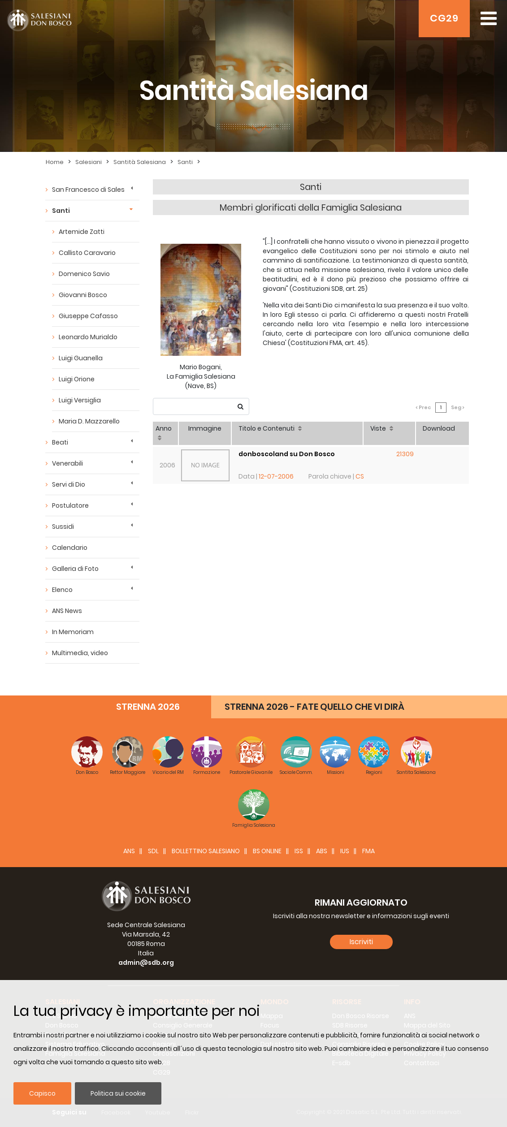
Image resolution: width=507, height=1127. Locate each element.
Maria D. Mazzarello (89, 421)
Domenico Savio (84, 273)
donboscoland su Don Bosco (286, 453)
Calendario (69, 547)
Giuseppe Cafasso (88, 315)
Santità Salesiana (139, 162)
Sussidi (63, 526)
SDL (153, 850)
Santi (185, 162)
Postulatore (70, 505)
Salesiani (88, 162)
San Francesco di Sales (88, 189)
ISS (299, 850)
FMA (368, 850)
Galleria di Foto (75, 568)
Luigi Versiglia (80, 400)
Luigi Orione (77, 379)
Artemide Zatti (81, 231)
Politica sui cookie (118, 1093)
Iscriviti (361, 942)
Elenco (62, 589)
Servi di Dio (68, 484)
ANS (129, 850)
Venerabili (67, 463)
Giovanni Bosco (83, 294)
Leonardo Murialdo (88, 336)
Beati (60, 442)
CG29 (444, 18)
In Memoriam (73, 631)
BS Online (267, 850)
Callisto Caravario (87, 252)
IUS (344, 850)
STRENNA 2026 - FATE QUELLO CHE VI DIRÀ (314, 706)
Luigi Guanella (81, 358)
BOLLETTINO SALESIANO (206, 850)
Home (55, 162)
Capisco (42, 1093)
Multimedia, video (80, 652)
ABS (321, 850)
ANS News (67, 610)
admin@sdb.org (146, 962)
